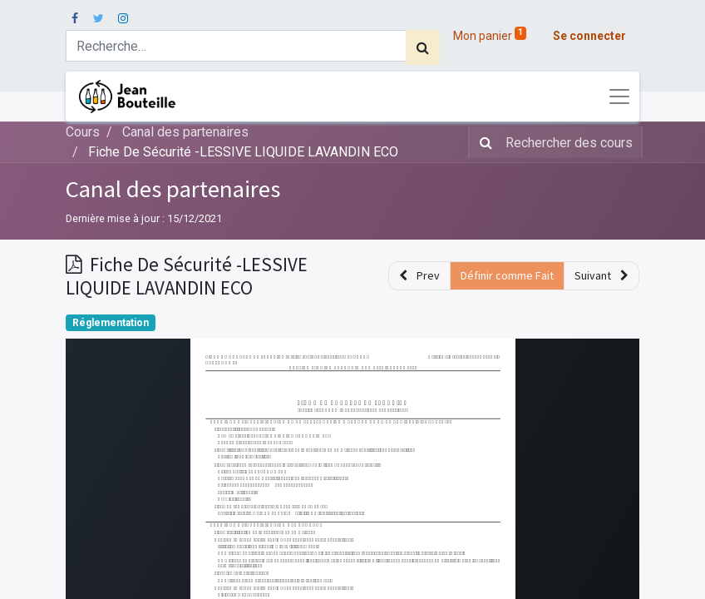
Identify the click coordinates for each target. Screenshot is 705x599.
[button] (419, 275)
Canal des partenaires (173, 189)
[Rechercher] (423, 47)
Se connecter (589, 35)
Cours (83, 132)
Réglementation (110, 323)
